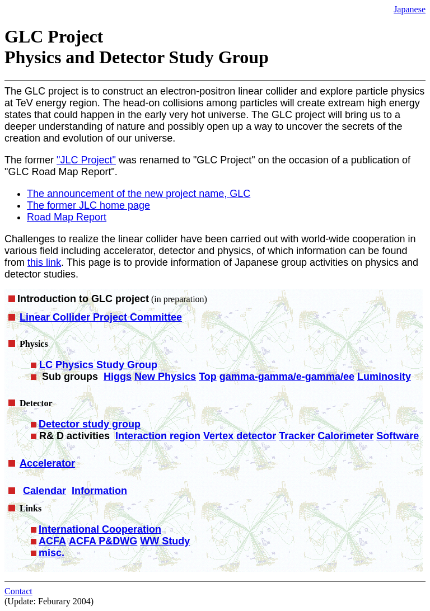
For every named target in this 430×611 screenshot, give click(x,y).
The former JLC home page (88, 205)
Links (30, 508)
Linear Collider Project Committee (101, 317)
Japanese (410, 9)
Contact (18, 591)
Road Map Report (66, 217)
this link (44, 262)
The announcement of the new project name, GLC (138, 193)
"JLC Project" (86, 160)
